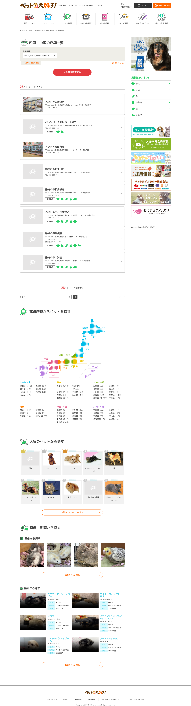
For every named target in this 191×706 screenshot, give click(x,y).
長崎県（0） (98, 412)
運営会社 (66, 698)
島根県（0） (77, 415)
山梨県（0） (98, 385)
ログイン (144, 5)
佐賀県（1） (114, 409)
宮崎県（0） (98, 415)
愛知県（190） (115, 394)
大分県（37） (115, 412)
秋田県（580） (42, 388)
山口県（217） (63, 417)
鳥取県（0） (77, 417)
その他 (139, 115)
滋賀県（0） (41, 409)
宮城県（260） (42, 391)
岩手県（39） (26, 388)
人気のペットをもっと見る (72, 511)
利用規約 (78, 698)
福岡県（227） (99, 409)
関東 (82, 360)
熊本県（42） (115, 415)
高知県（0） (77, 412)
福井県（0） (114, 391)
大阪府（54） (26, 409)
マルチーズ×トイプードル (110, 593)
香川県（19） (78, 409)
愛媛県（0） (62, 412)
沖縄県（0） (114, 417)
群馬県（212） (63, 397)
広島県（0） (62, 415)
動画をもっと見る (72, 663)
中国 (46, 358)
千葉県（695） (78, 391)
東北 (88, 348)
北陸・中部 (64, 354)
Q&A (122, 4)
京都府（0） (25, 412)
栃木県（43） (78, 394)
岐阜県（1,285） (100, 397)
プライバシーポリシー (136, 698)
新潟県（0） (114, 385)
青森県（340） (42, 385)
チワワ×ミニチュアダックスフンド (110, 615)
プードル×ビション (109, 637)
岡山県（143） (63, 420)
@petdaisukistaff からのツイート (145, 227)
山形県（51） (26, 391)
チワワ (50, 614)
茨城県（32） (62, 394)
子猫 (138, 89)
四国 (54, 374)
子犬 (138, 83)
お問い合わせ (126, 7)
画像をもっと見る (72, 573)
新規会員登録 (164, 5)
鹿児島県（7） (99, 417)
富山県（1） (114, 388)
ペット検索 (40, 30)
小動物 (139, 102)
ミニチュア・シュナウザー (58, 593)
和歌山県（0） (42, 415)
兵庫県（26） (26, 415)
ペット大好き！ (28, 30)
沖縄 (93, 370)
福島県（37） (26, 394)
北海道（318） (26, 385)
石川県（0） (98, 391)
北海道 (85, 327)
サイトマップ (52, 698)
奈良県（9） (41, 412)
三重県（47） (115, 397)
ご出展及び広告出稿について (111, 698)
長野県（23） (99, 388)
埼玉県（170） (63, 391)
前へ (23, 296)
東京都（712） (63, 385)
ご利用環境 (91, 698)
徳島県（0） (62, 409)
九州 (34, 367)
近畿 (65, 367)
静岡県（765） (99, 394)
